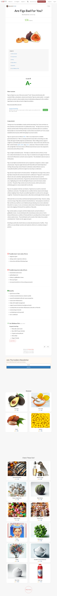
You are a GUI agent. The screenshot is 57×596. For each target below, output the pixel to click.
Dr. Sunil (14, 6)
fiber (24, 136)
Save (48, 6)
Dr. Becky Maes (31, 349)
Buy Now (45, 109)
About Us (10, 1)
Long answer (14, 56)
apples (18, 144)
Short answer (14, 53)
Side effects (14, 62)
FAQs (13, 59)
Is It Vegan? (16, 1)
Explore (23, 1)
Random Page (41, 1)
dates (22, 144)
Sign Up (49, 1)
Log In (54, 1)
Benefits (13, 65)
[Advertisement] (28, 238)
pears (27, 144)
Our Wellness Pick (15, 68)
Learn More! (12, 340)
